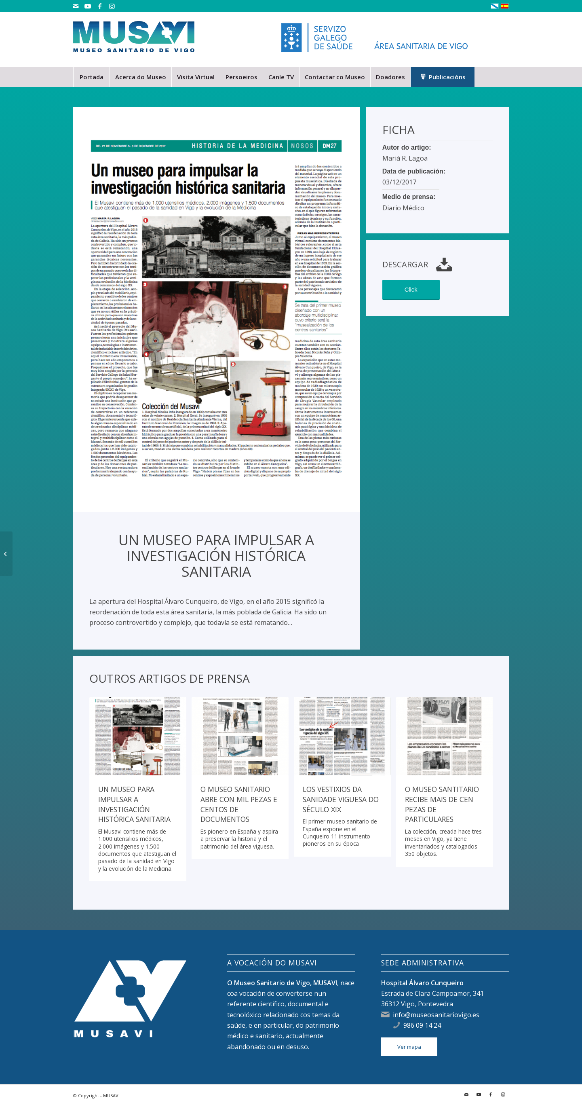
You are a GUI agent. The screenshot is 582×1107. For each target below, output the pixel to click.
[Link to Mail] (75, 6)
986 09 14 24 (422, 1025)
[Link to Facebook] (99, 6)
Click (411, 289)
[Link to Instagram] (112, 6)
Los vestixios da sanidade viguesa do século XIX (341, 799)
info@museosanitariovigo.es (436, 1014)
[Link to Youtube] (87, 6)
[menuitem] (91, 77)
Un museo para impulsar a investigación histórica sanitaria (134, 804)
